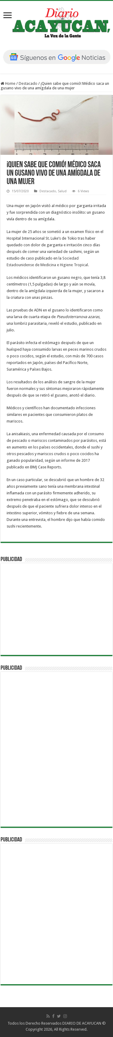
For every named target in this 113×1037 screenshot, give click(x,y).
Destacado (28, 83)
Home (8, 83)
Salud (62, 191)
